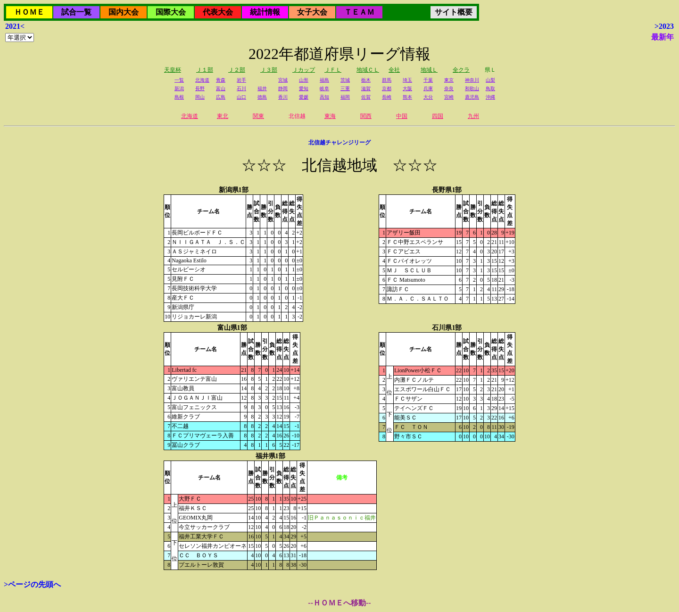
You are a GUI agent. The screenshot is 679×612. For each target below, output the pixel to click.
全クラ (461, 70)
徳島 (262, 97)
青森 (220, 80)
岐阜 (324, 88)
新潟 (179, 88)
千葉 (428, 80)
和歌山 (472, 88)
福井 (262, 88)
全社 (394, 70)
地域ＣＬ (367, 70)
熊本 (407, 97)
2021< (15, 26)
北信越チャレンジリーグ (339, 142)
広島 (220, 97)
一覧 (179, 80)
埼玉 (407, 80)
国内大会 (123, 12)
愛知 (303, 88)
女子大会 (312, 12)
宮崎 (449, 97)
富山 (220, 88)
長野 (200, 88)
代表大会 (218, 12)
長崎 (386, 97)
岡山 (200, 97)
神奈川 (472, 80)
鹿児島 (472, 97)
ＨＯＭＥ (29, 12)
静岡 (283, 88)
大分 (428, 97)
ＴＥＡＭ (359, 12)
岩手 (241, 80)
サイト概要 (453, 12)
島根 (179, 97)
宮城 (283, 80)
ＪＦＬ (332, 70)
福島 (324, 80)
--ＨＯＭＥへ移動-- (339, 603)
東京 (449, 80)
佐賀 (366, 97)
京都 (386, 88)
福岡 (345, 97)
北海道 (202, 80)
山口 (241, 97)
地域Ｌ (429, 70)
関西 (366, 116)
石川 (241, 88)
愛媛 (303, 97)
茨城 (345, 80)
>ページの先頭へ (32, 584)
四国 (437, 116)
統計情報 (265, 12)
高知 (324, 97)
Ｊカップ (303, 70)
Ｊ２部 (236, 70)
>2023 (664, 26)
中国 (401, 116)
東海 (330, 116)
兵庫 (428, 88)
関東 (258, 116)
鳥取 (490, 88)
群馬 (386, 80)
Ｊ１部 (204, 70)
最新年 (662, 37)
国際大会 (171, 12)
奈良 (449, 88)
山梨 (490, 80)
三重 (345, 88)
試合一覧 (76, 12)
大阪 (407, 88)
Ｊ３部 (268, 70)
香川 (283, 97)
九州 (473, 116)
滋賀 (366, 88)
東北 (222, 116)
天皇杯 (172, 70)
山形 (303, 80)
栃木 (366, 80)
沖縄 (490, 97)
